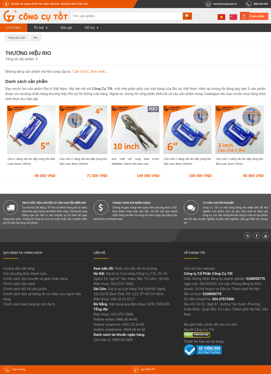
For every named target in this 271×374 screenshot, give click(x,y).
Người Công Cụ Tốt (199, 329)
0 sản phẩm (257, 16)
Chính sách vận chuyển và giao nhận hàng (35, 278)
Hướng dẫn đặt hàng (19, 268)
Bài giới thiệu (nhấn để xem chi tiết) (210, 324)
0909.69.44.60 (134, 329)
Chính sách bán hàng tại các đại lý (29, 304)
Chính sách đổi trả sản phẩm (25, 289)
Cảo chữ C (81, 71)
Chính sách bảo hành (19, 284)
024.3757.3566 (122, 284)
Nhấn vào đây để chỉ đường (136, 268)
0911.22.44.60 (133, 324)
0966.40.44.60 (126, 319)
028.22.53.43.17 (123, 299)
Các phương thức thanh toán (25, 273)
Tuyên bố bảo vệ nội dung (203, 341)
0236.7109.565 (158, 304)
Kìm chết (98, 71)
